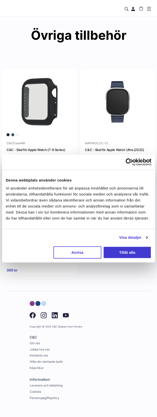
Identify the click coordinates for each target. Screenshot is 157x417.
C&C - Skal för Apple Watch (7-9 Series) (36, 150)
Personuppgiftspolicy (44, 398)
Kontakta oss (39, 355)
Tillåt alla (127, 252)
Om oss (35, 343)
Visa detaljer (130, 237)
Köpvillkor (37, 368)
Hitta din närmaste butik (46, 362)
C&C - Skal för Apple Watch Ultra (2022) (114, 150)
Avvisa (77, 252)
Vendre (77, 326)
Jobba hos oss (40, 349)
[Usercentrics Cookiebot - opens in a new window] (129, 162)
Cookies (35, 392)
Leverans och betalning (46, 385)
